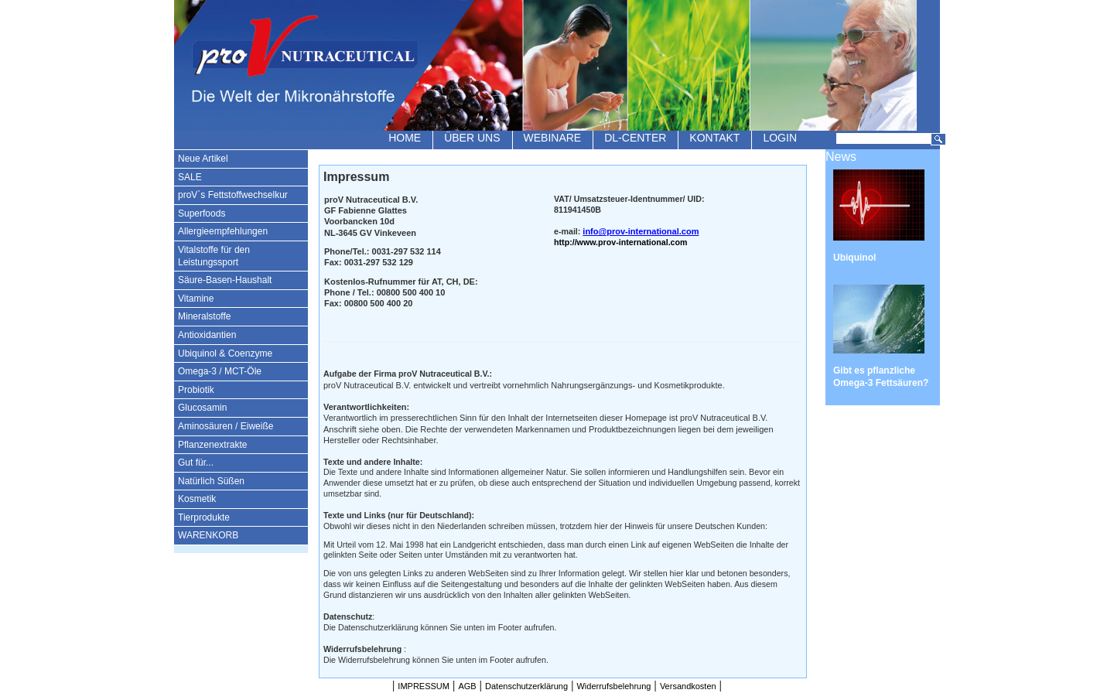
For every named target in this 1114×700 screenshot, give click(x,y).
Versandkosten (688, 686)
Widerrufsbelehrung (613, 686)
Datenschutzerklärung (526, 686)
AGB (467, 686)
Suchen (938, 139)
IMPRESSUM (423, 686)
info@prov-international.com (641, 231)
